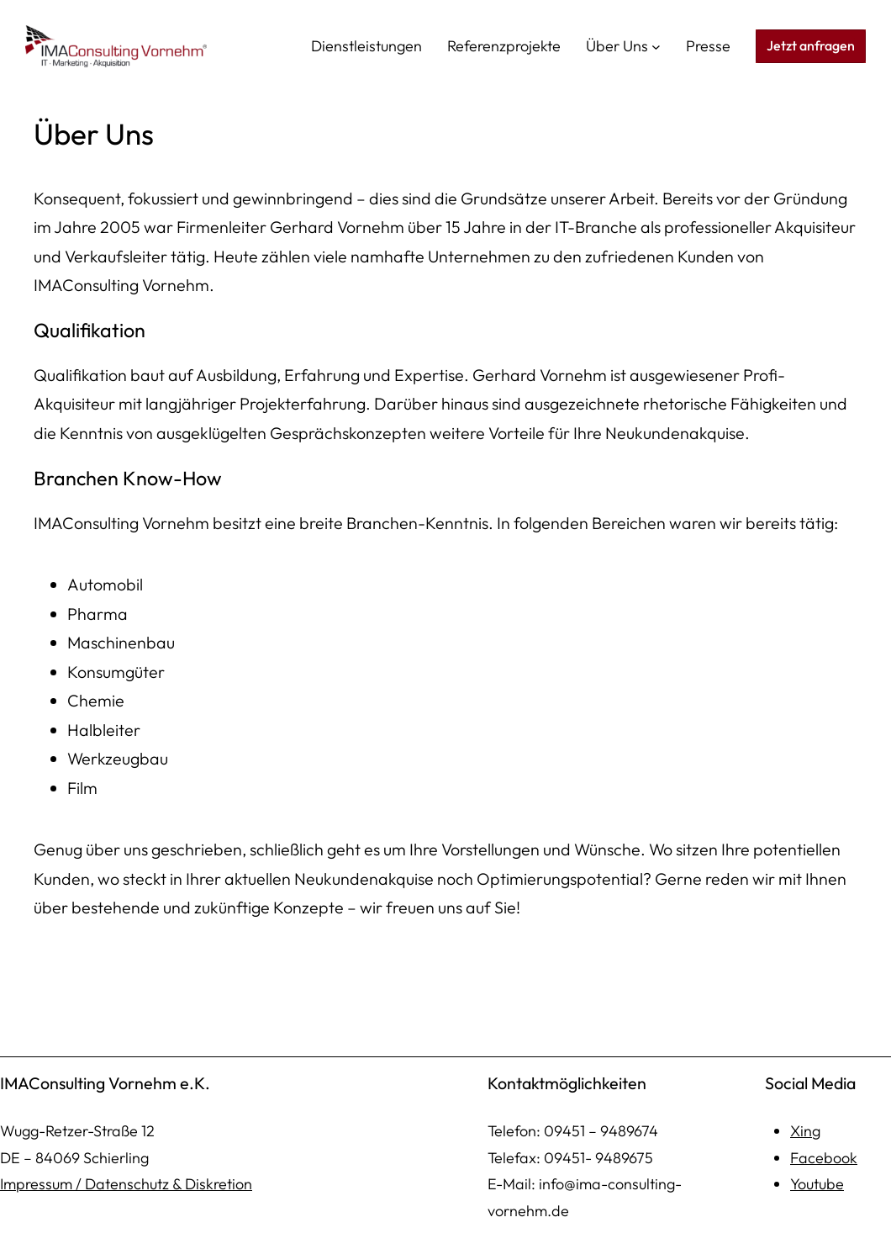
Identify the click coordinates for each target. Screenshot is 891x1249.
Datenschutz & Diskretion (168, 1183)
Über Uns (617, 46)
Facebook (823, 1157)
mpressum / (44, 1183)
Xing (805, 1131)
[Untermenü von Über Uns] (656, 46)
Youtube (817, 1183)
